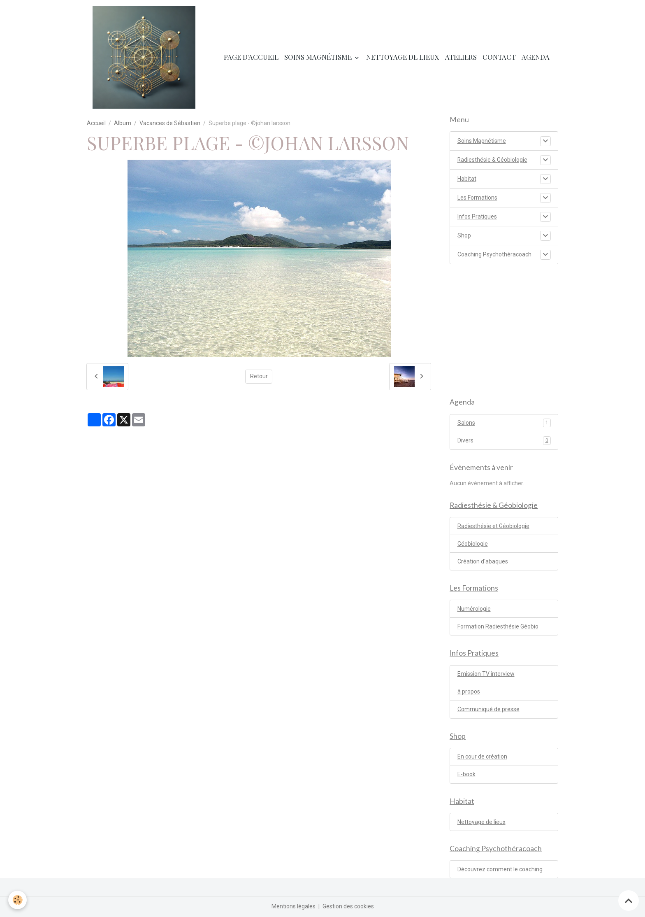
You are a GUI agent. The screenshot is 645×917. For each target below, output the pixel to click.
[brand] (145, 57)
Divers (504, 440)
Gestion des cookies (348, 906)
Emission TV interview (486, 673)
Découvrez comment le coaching (500, 869)
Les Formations (477, 197)
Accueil (96, 123)
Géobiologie (472, 543)
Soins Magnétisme (318, 56)
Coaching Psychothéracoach (494, 254)
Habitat (466, 178)
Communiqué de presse (488, 709)
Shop (464, 235)
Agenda (536, 56)
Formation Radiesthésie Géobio (497, 626)
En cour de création (482, 756)
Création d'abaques (482, 561)
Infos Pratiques (477, 216)
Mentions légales (293, 906)
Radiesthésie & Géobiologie (492, 159)
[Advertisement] (504, 326)
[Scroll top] (628, 900)
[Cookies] (17, 900)
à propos (468, 691)
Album (122, 123)
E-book (466, 774)
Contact (499, 56)
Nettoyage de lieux (402, 56)
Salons (504, 423)
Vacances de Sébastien (169, 123)
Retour (259, 376)
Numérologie (474, 608)
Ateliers (461, 56)
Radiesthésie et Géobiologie (493, 526)
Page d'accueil (251, 56)
